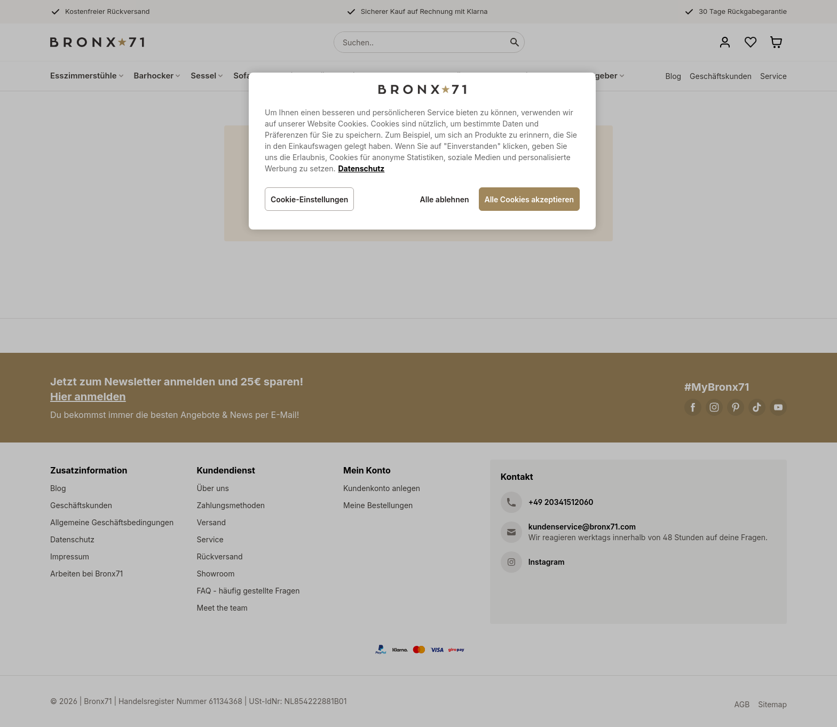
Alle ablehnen (444, 199)
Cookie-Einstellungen (309, 199)
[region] (422, 151)
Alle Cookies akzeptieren (529, 199)
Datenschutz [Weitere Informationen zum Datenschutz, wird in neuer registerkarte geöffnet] (361, 168)
